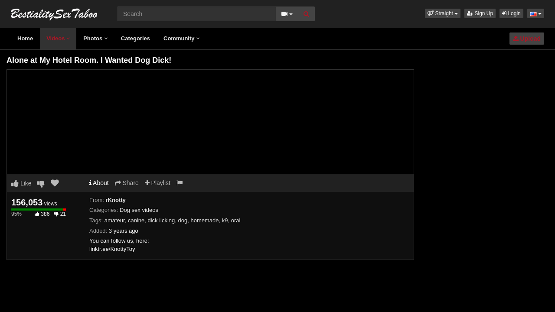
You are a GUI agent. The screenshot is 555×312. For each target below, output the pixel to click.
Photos (95, 38)
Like (21, 183)
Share (127, 182)
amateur (114, 220)
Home (25, 38)
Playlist (157, 182)
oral (236, 220)
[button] (442, 13)
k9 (225, 220)
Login (511, 13)
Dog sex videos (139, 210)
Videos (58, 38)
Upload (527, 38)
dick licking (161, 220)
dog (183, 220)
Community (181, 38)
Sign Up (480, 13)
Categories (135, 38)
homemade (204, 220)
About (99, 182)
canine (136, 220)
